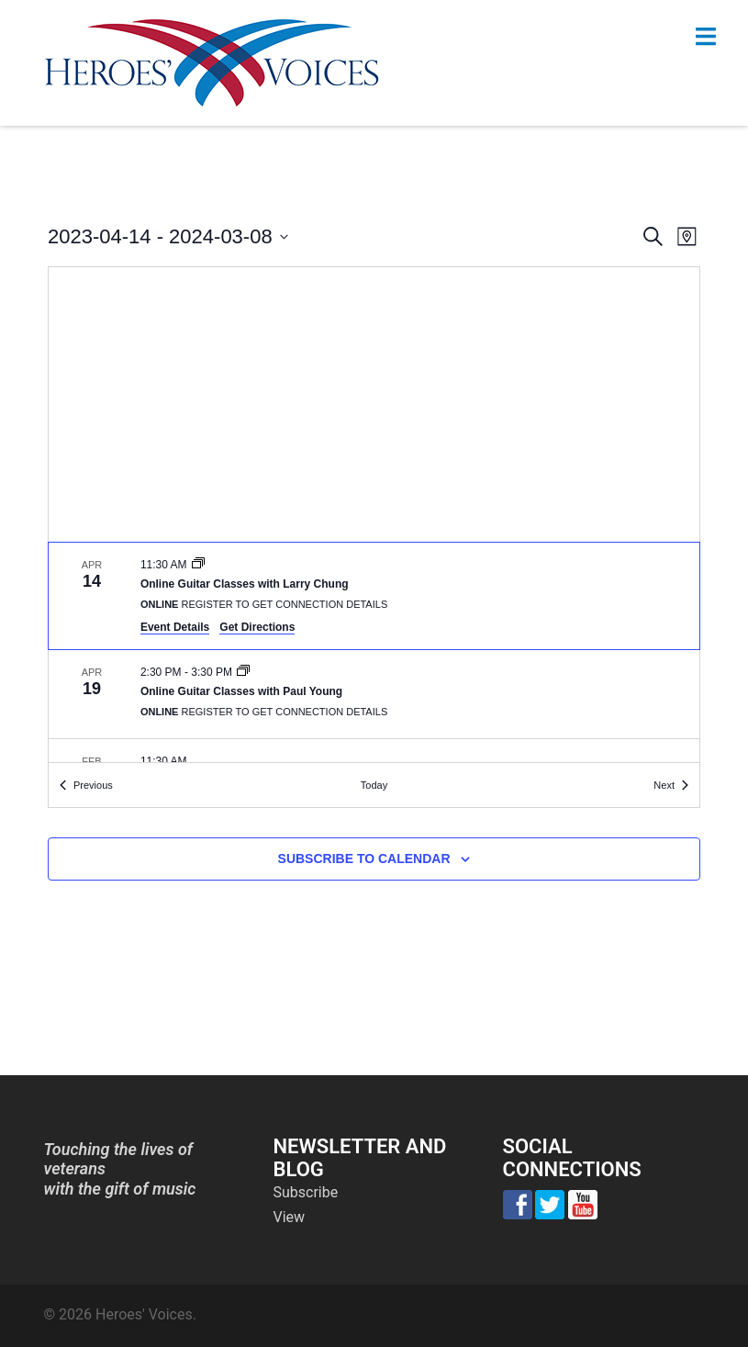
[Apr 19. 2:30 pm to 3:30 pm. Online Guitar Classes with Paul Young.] (374, 694)
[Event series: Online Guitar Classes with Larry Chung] (198, 564)
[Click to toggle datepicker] (168, 236)
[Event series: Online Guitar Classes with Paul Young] (243, 672)
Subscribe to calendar (364, 858)
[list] (374, 652)
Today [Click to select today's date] (374, 785)
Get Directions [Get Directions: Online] (257, 627)
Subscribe (306, 1192)
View (290, 1217)
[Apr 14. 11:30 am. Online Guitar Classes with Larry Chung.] (374, 596)
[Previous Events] (86, 785)
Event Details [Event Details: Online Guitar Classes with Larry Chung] (174, 627)
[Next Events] (670, 785)
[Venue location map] (374, 404)
